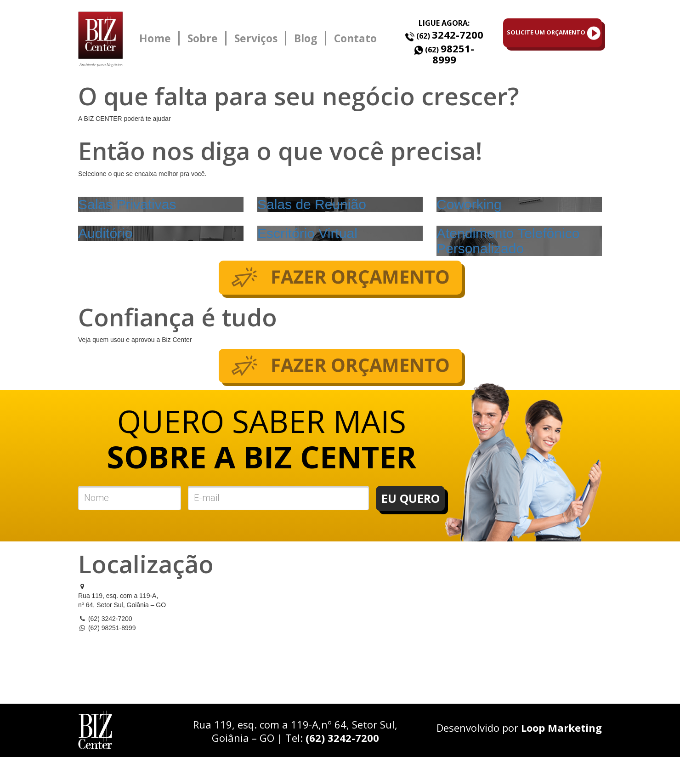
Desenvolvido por (519, 727)
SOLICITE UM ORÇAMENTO (554, 33)
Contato (355, 38)
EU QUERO (410, 498)
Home (155, 38)
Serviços (256, 38)
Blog (305, 38)
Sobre (202, 38)
